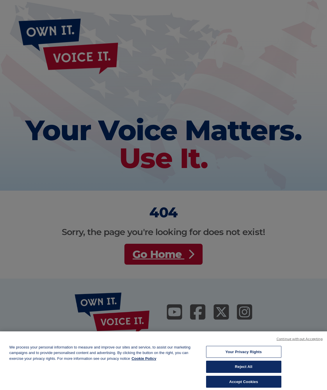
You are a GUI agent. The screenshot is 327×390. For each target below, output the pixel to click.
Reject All (243, 369)
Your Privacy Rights (244, 354)
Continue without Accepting (299, 341)
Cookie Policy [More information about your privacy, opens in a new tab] (143, 361)
